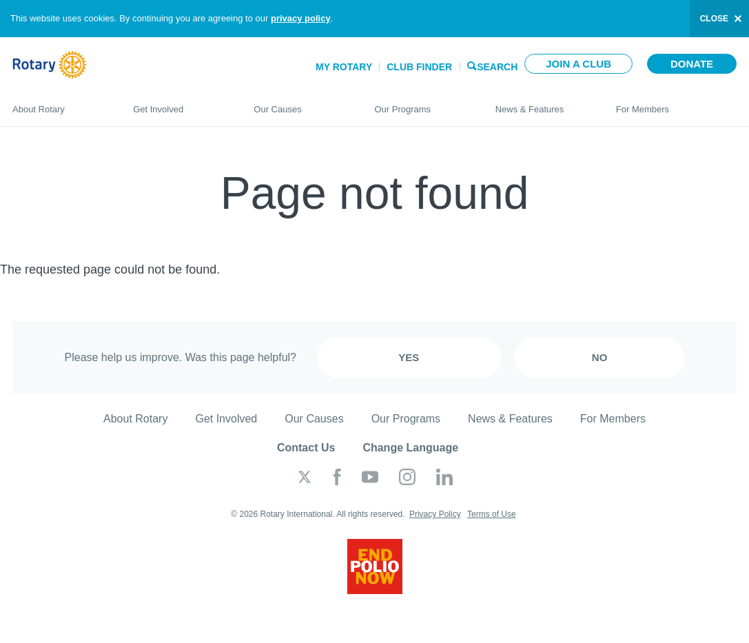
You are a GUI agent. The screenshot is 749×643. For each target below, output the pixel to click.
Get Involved (179, 103)
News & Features (541, 103)
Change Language (410, 447)
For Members (676, 103)
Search (497, 65)
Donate (691, 64)
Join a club (578, 64)
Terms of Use (491, 514)
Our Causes (300, 103)
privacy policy (301, 18)
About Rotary (58, 103)
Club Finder (419, 66)
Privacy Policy (435, 514)
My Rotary (344, 66)
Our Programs (420, 103)
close (714, 18)
